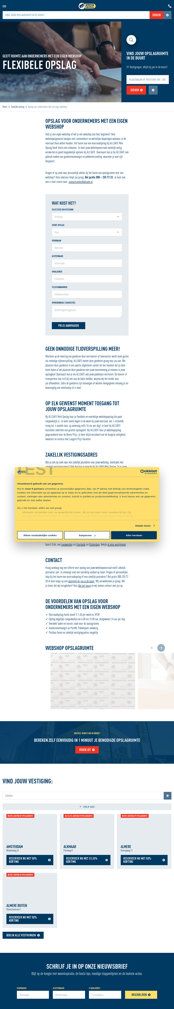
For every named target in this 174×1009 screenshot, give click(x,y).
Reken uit (87, 750)
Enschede (80, 544)
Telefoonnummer (59, 287)
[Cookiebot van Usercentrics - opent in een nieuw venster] (143, 472)
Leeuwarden (66, 544)
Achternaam (57, 256)
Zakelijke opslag (17, 106)
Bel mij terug (84, 585)
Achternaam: (59, 988)
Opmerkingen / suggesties (63, 302)
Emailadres (57, 271)
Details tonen (143, 525)
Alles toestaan (134, 535)
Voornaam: (22, 988)
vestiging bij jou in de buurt (81, 581)
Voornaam (56, 240)
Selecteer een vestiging (63, 209)
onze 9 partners (34, 488)
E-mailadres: (95, 988)
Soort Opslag (58, 225)
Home (5, 106)
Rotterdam (94, 544)
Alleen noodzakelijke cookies (40, 535)
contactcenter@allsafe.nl (81, 182)
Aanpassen (87, 535)
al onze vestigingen (116, 544)
